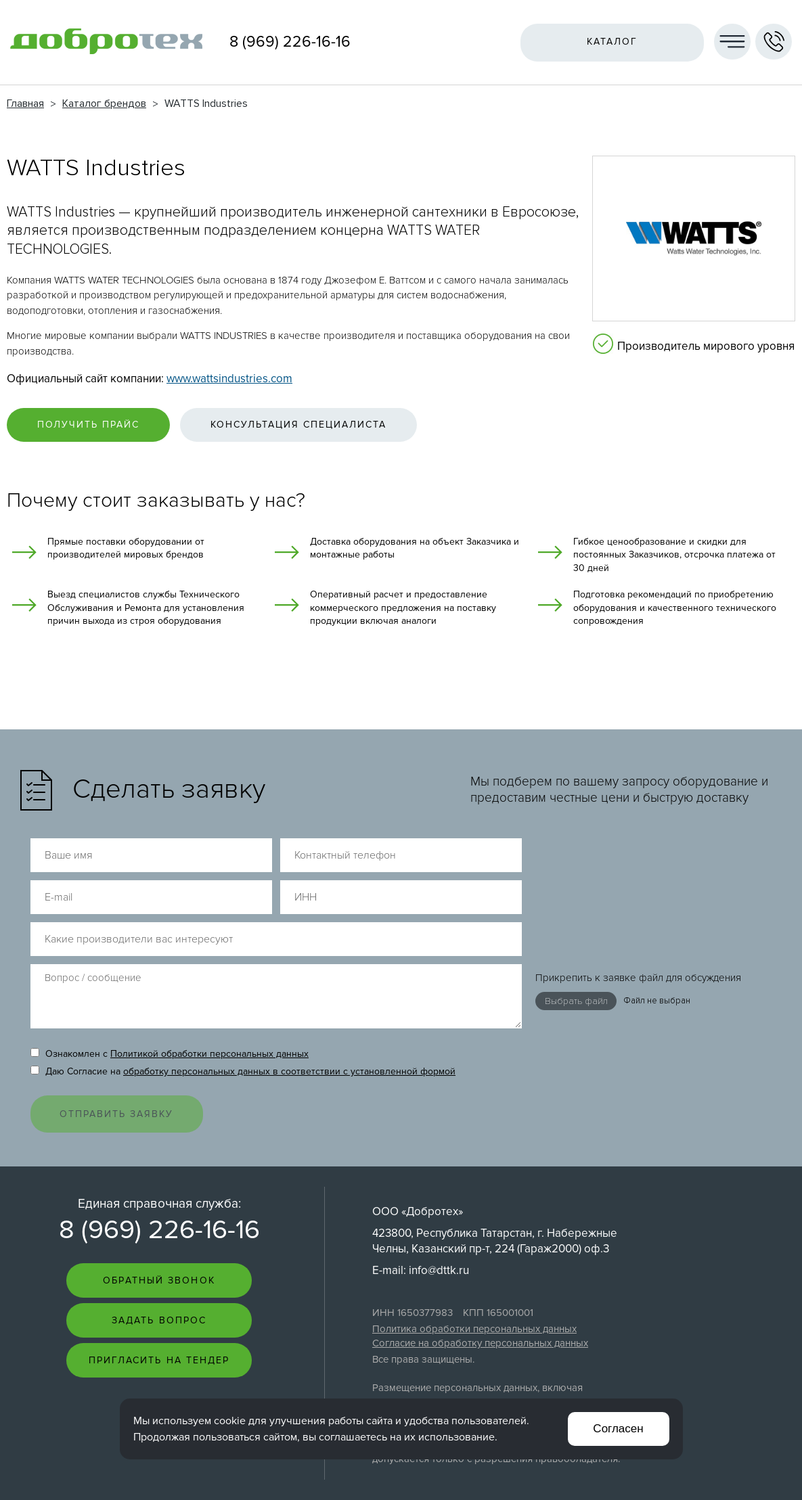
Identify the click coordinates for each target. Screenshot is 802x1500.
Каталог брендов (104, 103)
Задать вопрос (159, 1278)
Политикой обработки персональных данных (209, 1012)
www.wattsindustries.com (229, 378)
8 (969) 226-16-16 (290, 41)
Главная (25, 103)
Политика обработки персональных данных (474, 1287)
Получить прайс (88, 424)
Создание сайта (729, 1462)
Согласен (618, 1428)
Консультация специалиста (298, 424)
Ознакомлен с (169, 1012)
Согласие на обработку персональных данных (480, 1301)
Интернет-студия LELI (720, 1473)
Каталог (612, 41)
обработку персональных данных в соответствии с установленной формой (289, 1029)
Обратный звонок (159, 1238)
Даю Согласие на (242, 1029)
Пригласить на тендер (159, 1318)
